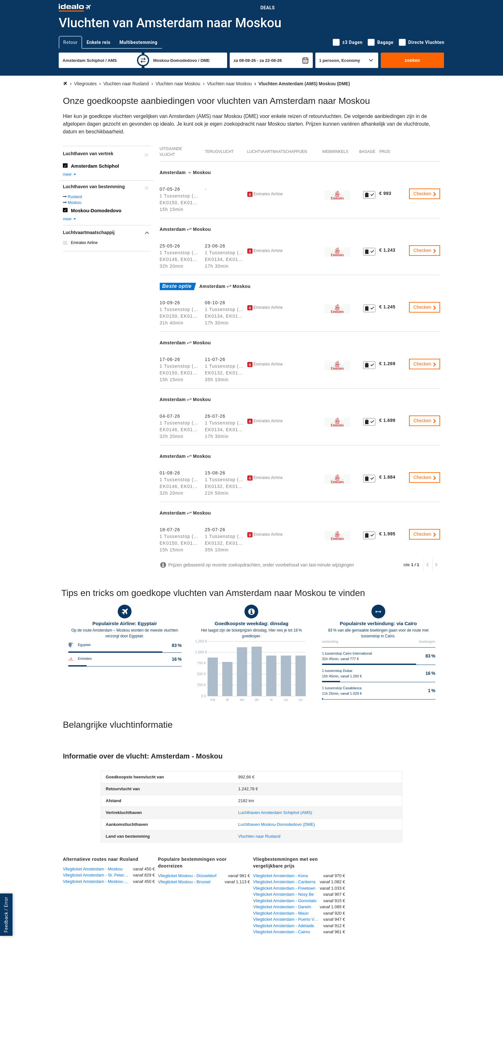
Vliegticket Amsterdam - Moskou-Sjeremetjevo (98, 881)
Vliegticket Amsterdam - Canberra (284, 881)
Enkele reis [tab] (98, 42)
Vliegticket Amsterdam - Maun (281, 913)
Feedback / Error (6, 914)
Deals (267, 7)
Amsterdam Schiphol (95, 166)
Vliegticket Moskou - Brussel (184, 881)
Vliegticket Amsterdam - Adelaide (283, 925)
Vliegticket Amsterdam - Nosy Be (283, 894)
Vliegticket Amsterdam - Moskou (93, 869)
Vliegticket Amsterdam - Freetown (284, 888)
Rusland (75, 197)
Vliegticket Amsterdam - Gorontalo (284, 900)
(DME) (276, 824)
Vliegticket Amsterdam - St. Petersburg (98, 875)
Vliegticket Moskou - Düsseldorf (187, 875)
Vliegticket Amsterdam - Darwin (282, 906)
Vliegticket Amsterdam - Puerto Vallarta (288, 919)
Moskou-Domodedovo (96, 210)
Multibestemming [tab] (138, 42)
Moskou (74, 202)
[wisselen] (143, 60)
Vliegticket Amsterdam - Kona (280, 875)
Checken (425, 193)
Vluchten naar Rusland (259, 836)
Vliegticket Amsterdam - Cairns (281, 931)
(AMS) (275, 812)
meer (70, 174)
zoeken (412, 60)
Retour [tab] (70, 42)
